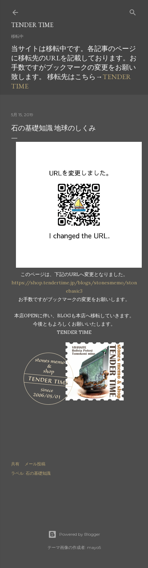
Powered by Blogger (74, 534)
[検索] (133, 11)
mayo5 (94, 547)
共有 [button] (15, 463)
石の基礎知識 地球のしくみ (53, 127)
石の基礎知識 (38, 473)
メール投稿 (35, 463)
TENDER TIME (32, 25)
